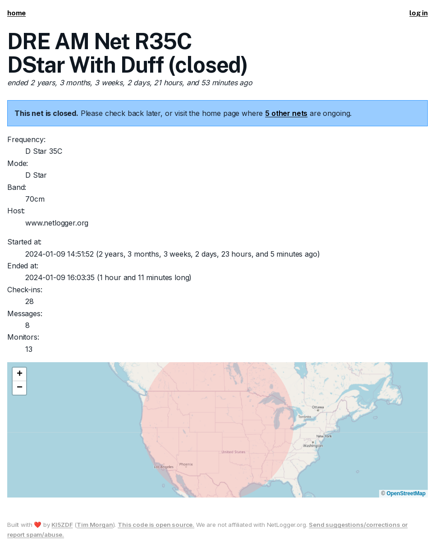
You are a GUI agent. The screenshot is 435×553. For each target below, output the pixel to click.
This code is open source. (156, 524)
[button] (19, 374)
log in (418, 13)
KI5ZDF (62, 524)
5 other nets (286, 113)
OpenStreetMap (406, 493)
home (16, 13)
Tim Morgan (95, 524)
